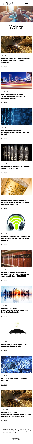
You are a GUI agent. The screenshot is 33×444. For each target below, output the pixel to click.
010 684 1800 (19, 431)
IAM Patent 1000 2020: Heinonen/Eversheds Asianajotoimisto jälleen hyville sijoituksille (14, 310)
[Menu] (27, 3)
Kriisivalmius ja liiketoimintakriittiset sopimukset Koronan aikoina (14, 345)
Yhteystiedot (27, 431)
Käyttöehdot (12, 432)
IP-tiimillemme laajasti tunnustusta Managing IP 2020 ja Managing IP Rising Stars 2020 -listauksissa (15, 202)
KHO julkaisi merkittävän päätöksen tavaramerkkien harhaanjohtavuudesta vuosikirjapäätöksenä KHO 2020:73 (15, 274)
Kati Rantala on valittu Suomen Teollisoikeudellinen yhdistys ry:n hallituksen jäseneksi (13, 96)
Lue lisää (4, 67)
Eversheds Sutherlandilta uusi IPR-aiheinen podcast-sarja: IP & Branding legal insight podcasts (16, 238)
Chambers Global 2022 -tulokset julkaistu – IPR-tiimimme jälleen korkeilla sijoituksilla (15, 60)
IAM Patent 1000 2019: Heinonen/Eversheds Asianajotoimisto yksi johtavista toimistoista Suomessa (16, 414)
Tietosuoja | (5, 432)
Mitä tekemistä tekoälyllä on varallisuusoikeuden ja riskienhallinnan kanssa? (15, 132)
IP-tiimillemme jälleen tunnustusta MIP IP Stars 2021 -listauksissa (15, 167)
